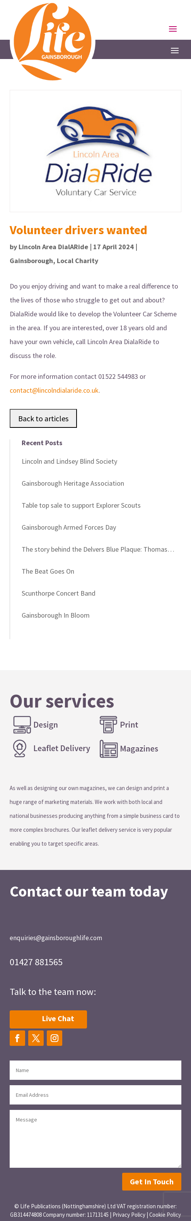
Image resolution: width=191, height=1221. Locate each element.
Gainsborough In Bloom (56, 615)
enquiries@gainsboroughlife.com (56, 938)
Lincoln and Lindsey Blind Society (69, 461)
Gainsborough (31, 260)
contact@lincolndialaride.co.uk (54, 390)
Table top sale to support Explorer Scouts (81, 505)
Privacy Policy (129, 1214)
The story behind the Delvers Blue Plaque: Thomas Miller (94, 550)
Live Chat (58, 1018)
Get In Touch (152, 1181)
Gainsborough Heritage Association (73, 483)
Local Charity (77, 260)
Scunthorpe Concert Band (59, 593)
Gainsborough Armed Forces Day (69, 527)
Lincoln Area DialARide (53, 246)
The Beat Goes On (48, 571)
